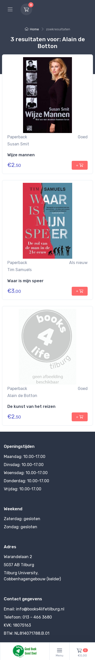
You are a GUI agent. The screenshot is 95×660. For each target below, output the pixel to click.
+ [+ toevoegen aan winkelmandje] (79, 165)
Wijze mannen (21, 154)
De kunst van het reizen (31, 406)
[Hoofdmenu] (10, 9)
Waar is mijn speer (25, 280)
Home (32, 29)
